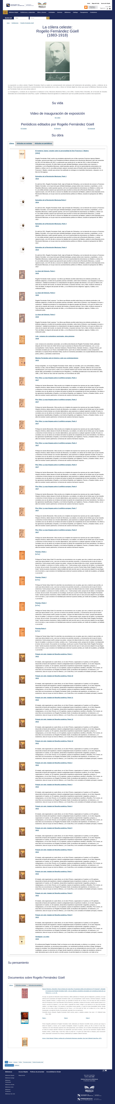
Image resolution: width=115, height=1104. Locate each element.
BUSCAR (8, 18)
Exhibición (17, 1065)
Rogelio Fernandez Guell (38, 1062)
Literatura (15, 1062)
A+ (110, 6)
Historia (10, 1062)
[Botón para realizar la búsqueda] (48, 18)
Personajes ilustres (27, 1062)
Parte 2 (66, 1018)
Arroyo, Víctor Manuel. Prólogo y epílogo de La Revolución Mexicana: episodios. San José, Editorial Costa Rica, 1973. (72, 1038)
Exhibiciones (15, 23)
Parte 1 (44, 1018)
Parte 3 (88, 1018)
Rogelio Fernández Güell (27, 23)
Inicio (8, 23)
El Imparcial (91, 128)
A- (106, 6)
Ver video (57, 118)
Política (20, 1062)
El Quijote (24, 128)
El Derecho (57, 128)
